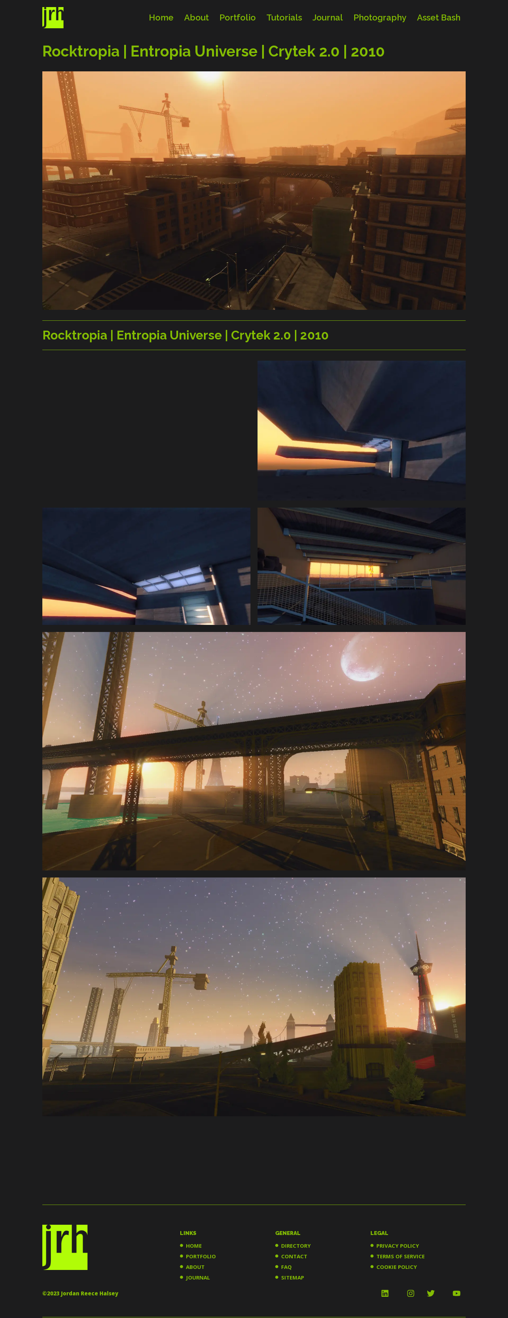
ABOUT (195, 1266)
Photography (379, 17)
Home (161, 17)
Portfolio (237, 17)
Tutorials (284, 17)
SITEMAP (292, 1277)
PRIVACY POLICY (397, 1245)
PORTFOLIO (201, 1256)
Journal (328, 17)
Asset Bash (438, 17)
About (196, 17)
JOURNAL (198, 1277)
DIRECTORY (296, 1245)
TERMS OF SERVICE (400, 1256)
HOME (194, 1245)
